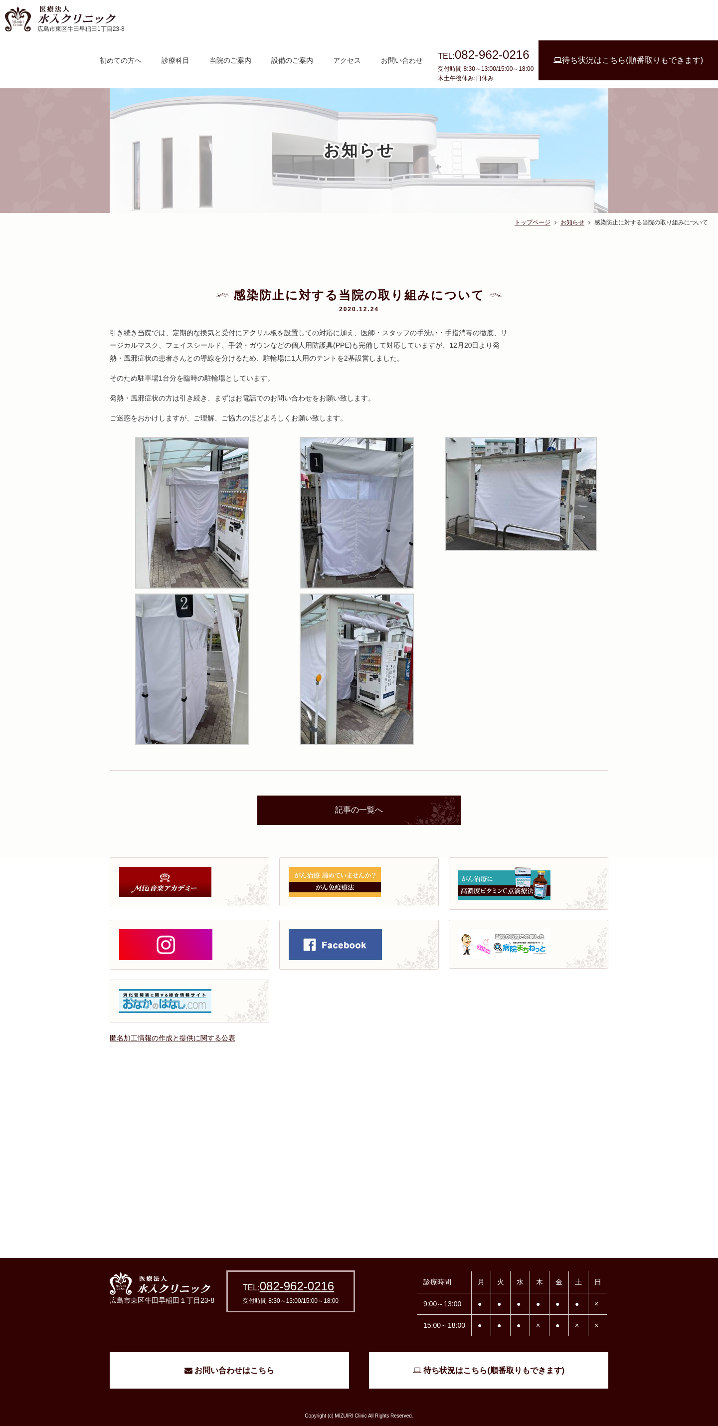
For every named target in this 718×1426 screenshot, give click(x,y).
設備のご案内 (292, 60)
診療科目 (175, 60)
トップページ (532, 222)
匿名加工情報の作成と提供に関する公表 (172, 1038)
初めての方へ (121, 60)
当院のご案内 (230, 60)
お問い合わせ (402, 60)
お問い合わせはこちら (229, 1370)
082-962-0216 (297, 1286)
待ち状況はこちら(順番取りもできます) (628, 60)
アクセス (347, 60)
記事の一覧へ (359, 810)
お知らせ (572, 222)
